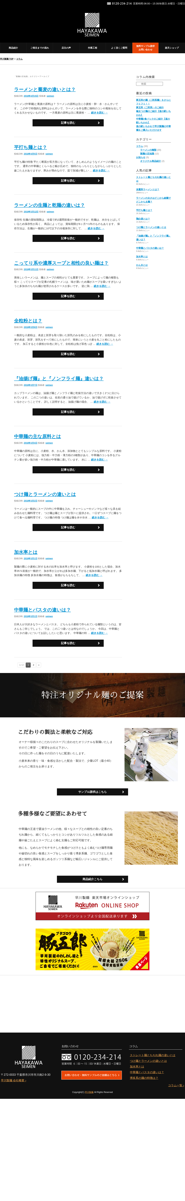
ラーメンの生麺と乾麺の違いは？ (49, 205)
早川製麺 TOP (7, 59)
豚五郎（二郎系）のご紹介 (150, 107)
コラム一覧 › (176, 1085)
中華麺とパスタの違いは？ (42, 609)
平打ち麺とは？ (30, 147)
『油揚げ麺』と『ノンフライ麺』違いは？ (59, 378)
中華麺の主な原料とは (37, 436)
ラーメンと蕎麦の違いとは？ (45, 89)
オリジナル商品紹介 (150, 161)
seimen (50, 96)
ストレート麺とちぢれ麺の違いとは (152, 1055)
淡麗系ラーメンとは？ (147, 189)
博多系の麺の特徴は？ (144, 1078)
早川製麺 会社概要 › (13, 1080)
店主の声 (66, 47)
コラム (19, 59)
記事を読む (68, 122)
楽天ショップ (172, 47)
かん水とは (142, 265)
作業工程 (92, 47)
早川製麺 (89, 1092)
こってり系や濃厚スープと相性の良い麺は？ (61, 263)
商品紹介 (13, 47)
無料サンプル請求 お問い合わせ (145, 48)
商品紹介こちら (92, 879)
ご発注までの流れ (39, 47)
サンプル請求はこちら (92, 791)
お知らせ (140, 157)
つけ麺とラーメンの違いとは (45, 494)
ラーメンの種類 (148, 150)
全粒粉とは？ (28, 320)
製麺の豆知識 (147, 153)
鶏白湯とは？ (143, 218)
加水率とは (26, 552)
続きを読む (99, 112)
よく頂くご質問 (119, 47)
